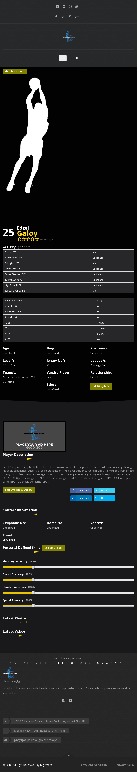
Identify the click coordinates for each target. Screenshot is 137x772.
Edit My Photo (14, 71)
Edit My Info (101, 386)
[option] (34, 436)
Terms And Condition (93, 765)
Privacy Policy (125, 765)
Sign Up (77, 16)
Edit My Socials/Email (19, 489)
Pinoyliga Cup (98, 365)
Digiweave (46, 765)
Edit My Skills (54, 547)
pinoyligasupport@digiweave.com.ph (35, 740)
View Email (9, 539)
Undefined (79, 490)
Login (62, 16)
